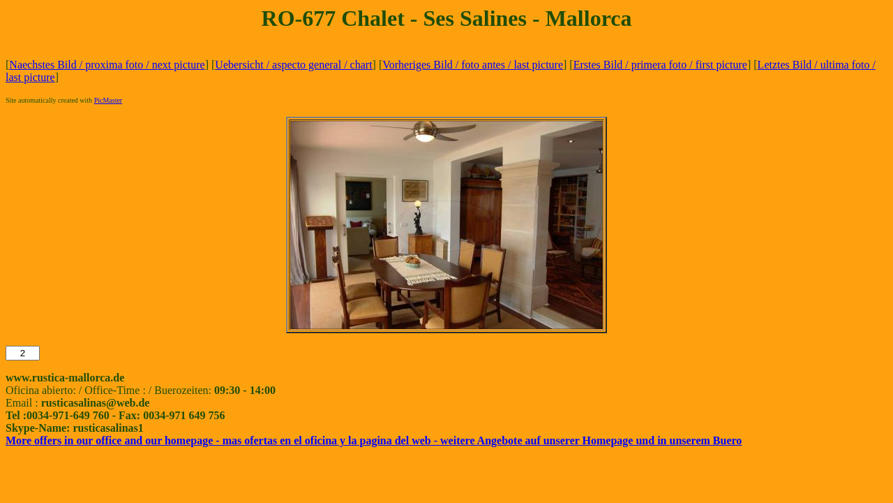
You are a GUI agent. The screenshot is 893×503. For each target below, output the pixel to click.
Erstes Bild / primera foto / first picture (660, 65)
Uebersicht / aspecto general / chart (293, 65)
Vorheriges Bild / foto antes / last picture (472, 65)
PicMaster (108, 100)
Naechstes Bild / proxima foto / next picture (106, 65)
